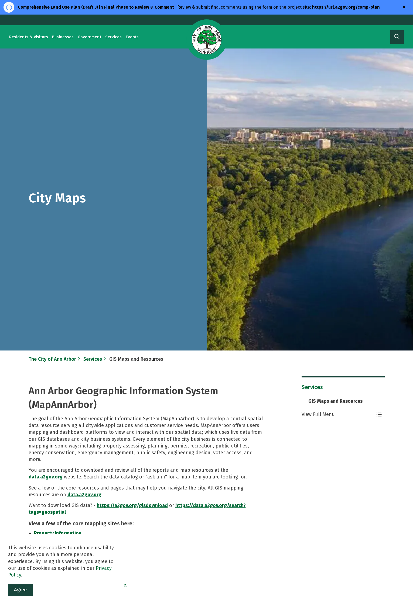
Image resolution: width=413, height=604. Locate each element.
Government (89, 36)
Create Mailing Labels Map (63, 547)
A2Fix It (42, 574)
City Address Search (56, 540)
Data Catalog (49, 554)
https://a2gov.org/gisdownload (132, 505)
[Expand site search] (397, 37)
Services (113, 36)
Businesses (63, 36)
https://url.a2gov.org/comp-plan (346, 7)
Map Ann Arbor (50, 560)
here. (121, 585)
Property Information (57, 533)
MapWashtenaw (51, 567)
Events (132, 36)
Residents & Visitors (28, 36)
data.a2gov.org (46, 477)
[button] (338, 414)
